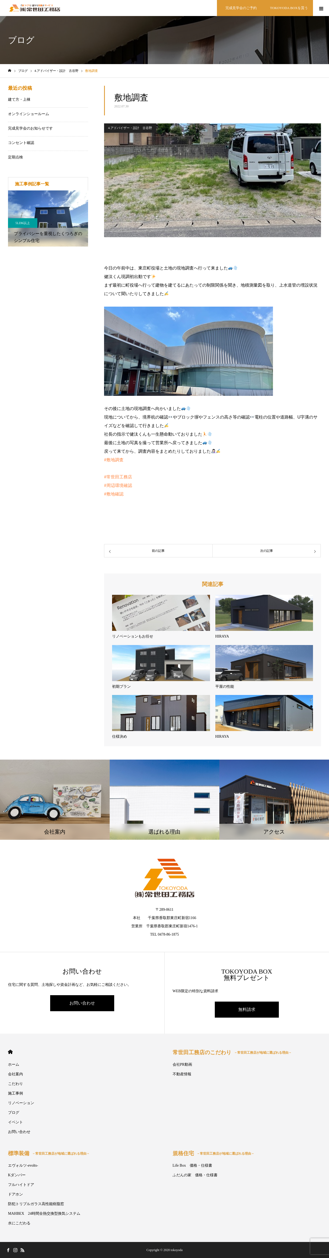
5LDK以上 (22, 223)
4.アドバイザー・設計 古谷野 (130, 128)
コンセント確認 (21, 143)
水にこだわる (19, 1223)
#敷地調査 (114, 460)
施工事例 (15, 1093)
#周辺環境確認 (118, 485)
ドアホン (15, 1194)
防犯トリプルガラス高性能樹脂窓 (36, 1204)
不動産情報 (182, 1074)
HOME (10, 1052)
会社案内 (15, 1074)
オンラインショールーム (28, 114)
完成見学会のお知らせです (30, 128)
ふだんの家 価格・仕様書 (195, 1175)
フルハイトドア (21, 1185)
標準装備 (49, 1153)
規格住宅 (213, 1153)
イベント (15, 1122)
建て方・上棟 (19, 99)
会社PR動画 (182, 1064)
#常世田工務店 (118, 477)
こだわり (15, 1084)
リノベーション (21, 1103)
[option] (48, 218)
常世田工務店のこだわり (232, 1052)
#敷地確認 (114, 494)
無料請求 (246, 1009)
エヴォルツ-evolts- (23, 1165)
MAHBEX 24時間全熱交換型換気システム (44, 1214)
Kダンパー (17, 1175)
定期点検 (15, 157)
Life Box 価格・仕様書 (192, 1165)
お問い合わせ (82, 1003)
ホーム (13, 1064)
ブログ (13, 1113)
